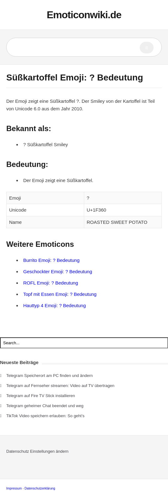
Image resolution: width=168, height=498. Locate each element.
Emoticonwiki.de (84, 14)
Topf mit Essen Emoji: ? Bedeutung (59, 294)
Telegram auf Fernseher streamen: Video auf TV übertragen (60, 385)
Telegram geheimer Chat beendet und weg (45, 405)
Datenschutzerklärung (39, 488)
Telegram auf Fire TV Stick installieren (40, 395)
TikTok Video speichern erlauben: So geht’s (45, 415)
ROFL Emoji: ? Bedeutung (50, 282)
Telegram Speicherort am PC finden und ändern (49, 375)
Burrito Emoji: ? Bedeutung (51, 260)
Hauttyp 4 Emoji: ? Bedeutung (54, 305)
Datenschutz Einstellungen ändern (37, 451)
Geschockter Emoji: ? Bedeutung (57, 271)
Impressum (14, 488)
